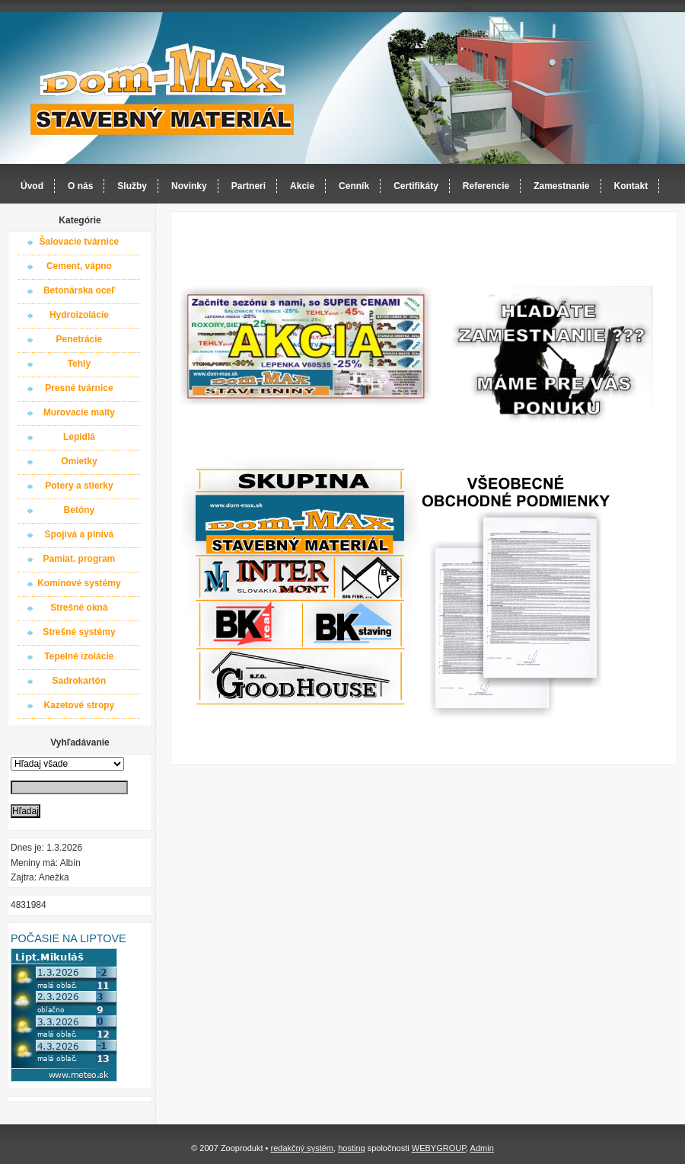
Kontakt (631, 186)
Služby (132, 186)
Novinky (189, 186)
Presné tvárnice (79, 388)
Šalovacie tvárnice (79, 241)
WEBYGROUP (439, 1148)
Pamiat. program (79, 558)
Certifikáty (415, 186)
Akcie (302, 186)
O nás (80, 186)
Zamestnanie (561, 186)
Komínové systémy (78, 583)
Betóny (79, 510)
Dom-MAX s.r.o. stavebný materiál (163, 89)
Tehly (79, 363)
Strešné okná (78, 607)
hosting (351, 1148)
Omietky (79, 461)
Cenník (354, 186)
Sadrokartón (80, 680)
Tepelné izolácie (78, 656)
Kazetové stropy (79, 705)
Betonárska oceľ (79, 290)
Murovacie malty (79, 412)
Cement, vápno (79, 266)
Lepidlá (79, 436)
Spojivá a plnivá (79, 534)
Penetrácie (79, 339)
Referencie (486, 186)
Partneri (248, 186)
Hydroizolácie (79, 314)
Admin (482, 1148)
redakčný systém (301, 1148)
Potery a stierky (79, 485)
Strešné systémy (79, 632)
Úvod (32, 186)
